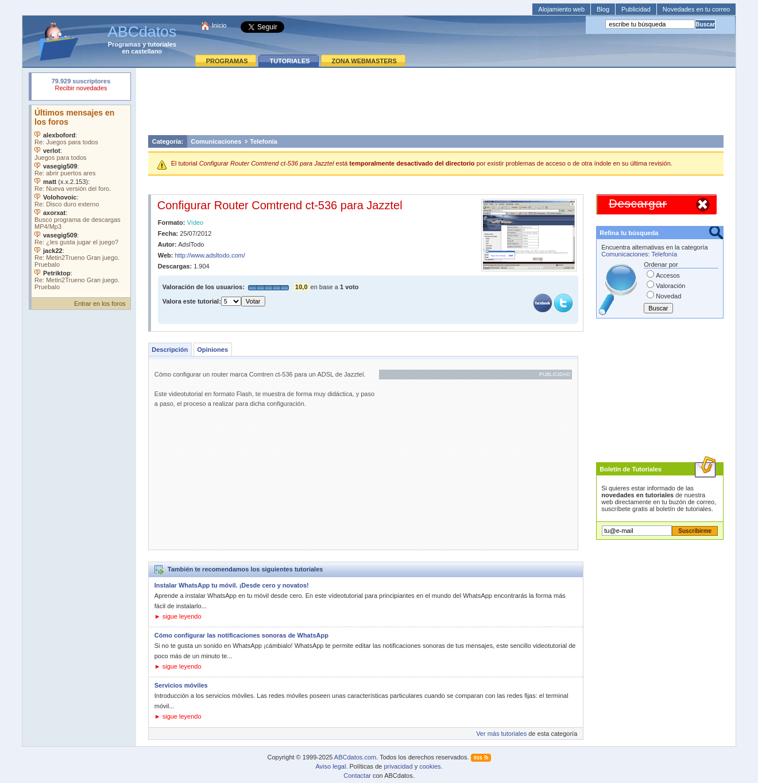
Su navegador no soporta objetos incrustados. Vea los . (81, 198)
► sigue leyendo (178, 616)
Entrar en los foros (100, 303)
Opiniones (212, 349)
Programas (124, 44)
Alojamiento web (561, 9)
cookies (429, 766)
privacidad (398, 766)
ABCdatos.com (355, 757)
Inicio (219, 25)
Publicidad (636, 9)
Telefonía (263, 141)
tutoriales (162, 44)
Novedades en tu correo (696, 9)
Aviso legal (330, 766)
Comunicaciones (216, 141)
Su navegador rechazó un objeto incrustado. (81, 86)
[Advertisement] (436, 101)
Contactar (357, 775)
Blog (603, 9)
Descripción (170, 349)
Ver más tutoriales (501, 733)
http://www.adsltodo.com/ (210, 255)
